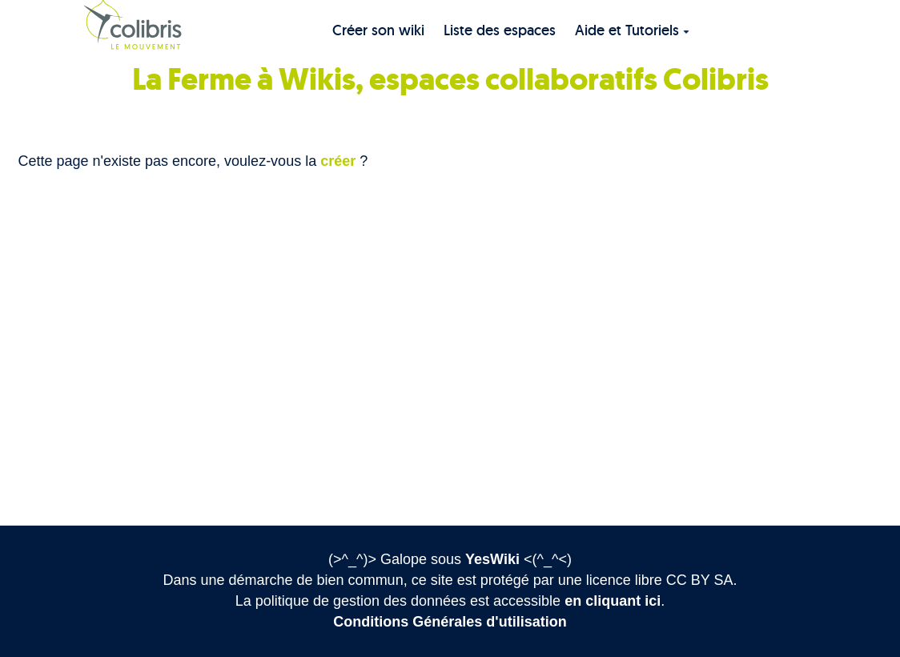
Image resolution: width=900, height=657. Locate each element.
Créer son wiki (378, 30)
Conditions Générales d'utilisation (449, 622)
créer (338, 161)
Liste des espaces (500, 30)
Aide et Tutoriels (632, 30)
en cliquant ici (613, 601)
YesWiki (492, 559)
